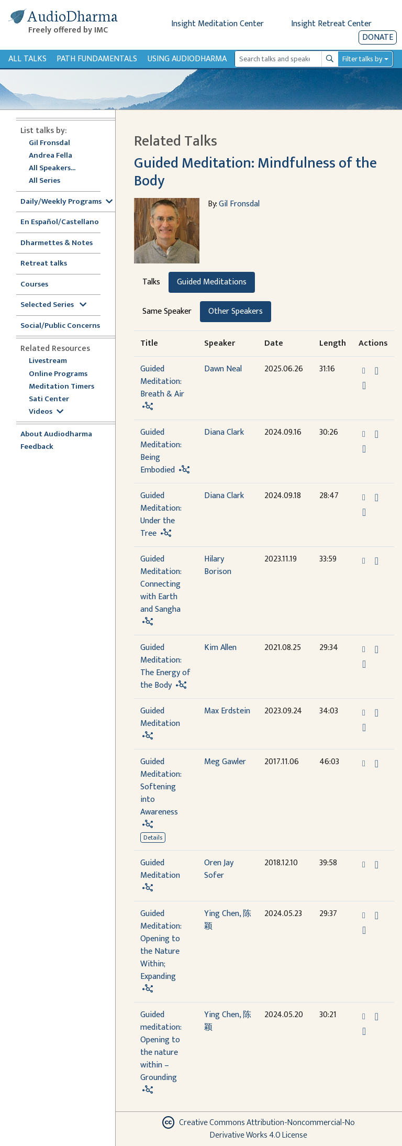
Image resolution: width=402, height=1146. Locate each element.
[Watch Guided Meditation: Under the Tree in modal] (364, 512)
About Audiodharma (56, 434)
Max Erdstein (227, 711)
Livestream (48, 361)
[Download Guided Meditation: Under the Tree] (376, 497)
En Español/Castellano (59, 222)
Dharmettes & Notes (56, 243)
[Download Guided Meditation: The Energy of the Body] (376, 649)
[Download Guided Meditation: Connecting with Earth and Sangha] (376, 561)
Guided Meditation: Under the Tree (160, 515)
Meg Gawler (225, 762)
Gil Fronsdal (49, 143)
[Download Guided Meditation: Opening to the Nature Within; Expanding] (376, 915)
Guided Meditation (160, 717)
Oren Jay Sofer (218, 869)
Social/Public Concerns (60, 326)
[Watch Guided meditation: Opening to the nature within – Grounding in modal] (364, 1031)
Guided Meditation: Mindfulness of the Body (255, 172)
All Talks (27, 59)
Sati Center (49, 399)
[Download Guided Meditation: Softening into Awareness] (376, 764)
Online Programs (58, 374)
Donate (377, 37)
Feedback (36, 447)
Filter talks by (362, 59)
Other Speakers (235, 311)
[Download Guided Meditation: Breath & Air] (376, 371)
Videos (46, 412)
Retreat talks (43, 264)
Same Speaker (167, 311)
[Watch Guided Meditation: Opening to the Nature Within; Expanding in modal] (364, 930)
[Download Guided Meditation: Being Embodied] (376, 434)
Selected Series (53, 305)
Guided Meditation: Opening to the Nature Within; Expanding (160, 945)
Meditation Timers (61, 387)
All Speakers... (52, 168)
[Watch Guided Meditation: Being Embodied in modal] (364, 448)
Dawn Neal (223, 369)
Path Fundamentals (97, 59)
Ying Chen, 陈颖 (227, 920)
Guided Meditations (212, 282)
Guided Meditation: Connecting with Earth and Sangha (160, 584)
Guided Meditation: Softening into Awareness (160, 787)
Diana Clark (224, 432)
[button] (365, 370)
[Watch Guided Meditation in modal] (364, 727)
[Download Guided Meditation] (376, 713)
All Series (44, 181)
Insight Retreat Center (331, 24)
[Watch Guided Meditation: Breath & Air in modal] (364, 385)
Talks (151, 282)
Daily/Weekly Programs (66, 202)
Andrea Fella (50, 156)
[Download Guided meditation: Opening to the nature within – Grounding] (376, 1016)
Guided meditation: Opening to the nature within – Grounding (160, 1046)
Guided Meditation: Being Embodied (160, 451)
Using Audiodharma (187, 59)
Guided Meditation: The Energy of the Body (165, 666)
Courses (34, 285)
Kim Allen (220, 648)
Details (152, 837)
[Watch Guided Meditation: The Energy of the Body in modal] (364, 664)
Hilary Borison (217, 565)
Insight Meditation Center (217, 24)
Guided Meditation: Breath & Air (162, 381)
